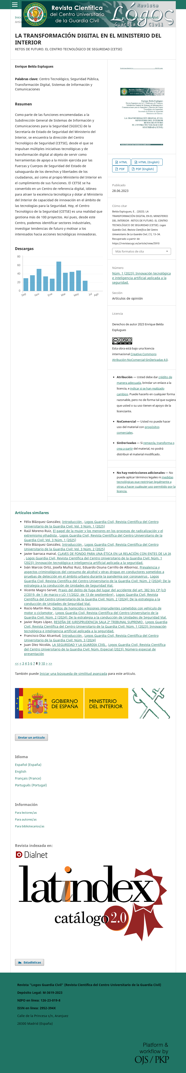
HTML (123, 162)
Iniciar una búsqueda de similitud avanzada (73, 673)
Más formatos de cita (129, 251)
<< (17, 663)
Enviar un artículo (31, 737)
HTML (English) (148, 162)
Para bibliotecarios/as (29, 826)
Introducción (72, 522)
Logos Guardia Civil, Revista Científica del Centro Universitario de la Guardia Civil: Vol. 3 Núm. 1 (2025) (91, 524)
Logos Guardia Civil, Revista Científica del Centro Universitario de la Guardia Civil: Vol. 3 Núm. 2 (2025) (91, 546)
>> (50, 663)
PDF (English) (144, 169)
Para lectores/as (26, 812)
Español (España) (28, 764)
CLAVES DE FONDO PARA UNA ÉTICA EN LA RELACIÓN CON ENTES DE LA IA (114, 553)
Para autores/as (26, 819)
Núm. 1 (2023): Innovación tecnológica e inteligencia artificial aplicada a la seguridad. (102, 17)
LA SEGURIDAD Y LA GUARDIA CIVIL (79, 644)
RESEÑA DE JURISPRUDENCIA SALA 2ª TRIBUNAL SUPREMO (99, 622)
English (20, 771)
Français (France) (28, 778)
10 (43, 663)
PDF (122, 169)
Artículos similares (32, 512)
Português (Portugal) (31, 785)
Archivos (34, 17)
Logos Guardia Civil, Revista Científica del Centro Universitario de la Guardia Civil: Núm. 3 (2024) (91, 637)
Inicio (18, 17)
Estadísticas (29, 962)
